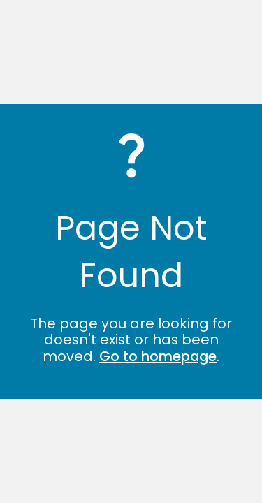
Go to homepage (158, 356)
